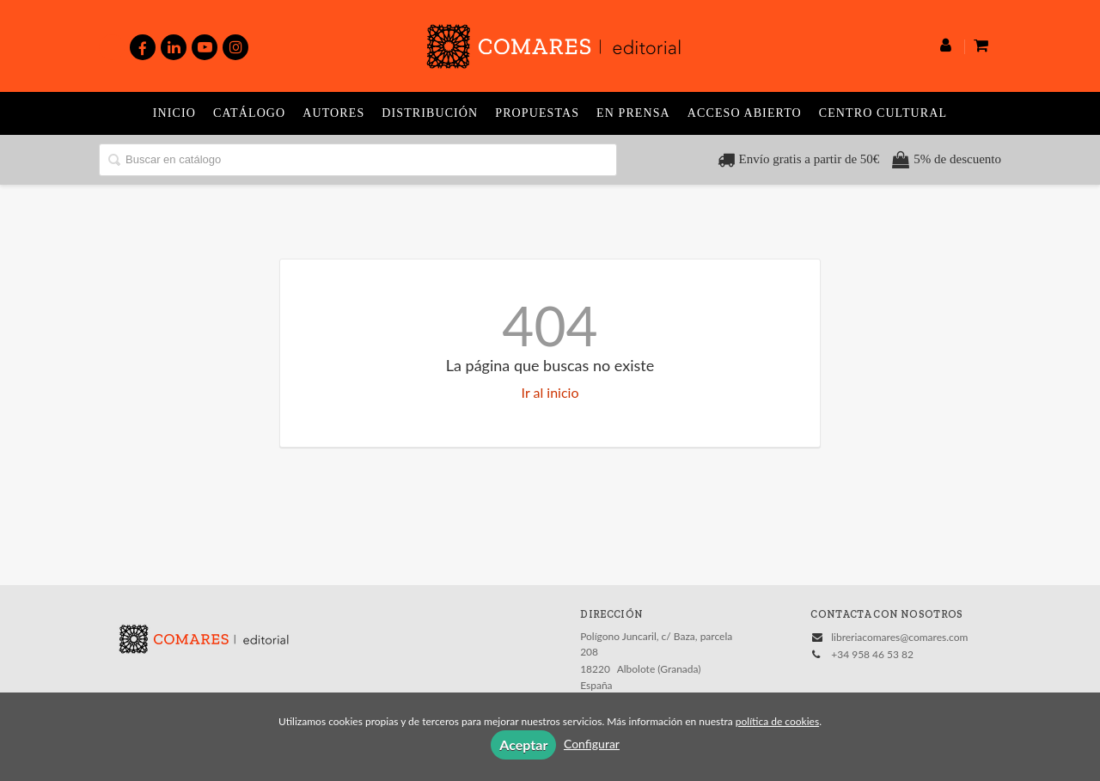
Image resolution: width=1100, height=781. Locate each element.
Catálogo (249, 113)
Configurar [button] (592, 743)
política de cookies (777, 721)
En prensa (633, 113)
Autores (333, 113)
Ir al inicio (550, 392)
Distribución (430, 113)
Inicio (174, 113)
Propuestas (537, 113)
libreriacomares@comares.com (899, 637)
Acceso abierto (745, 113)
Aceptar (523, 744)
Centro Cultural (883, 113)
